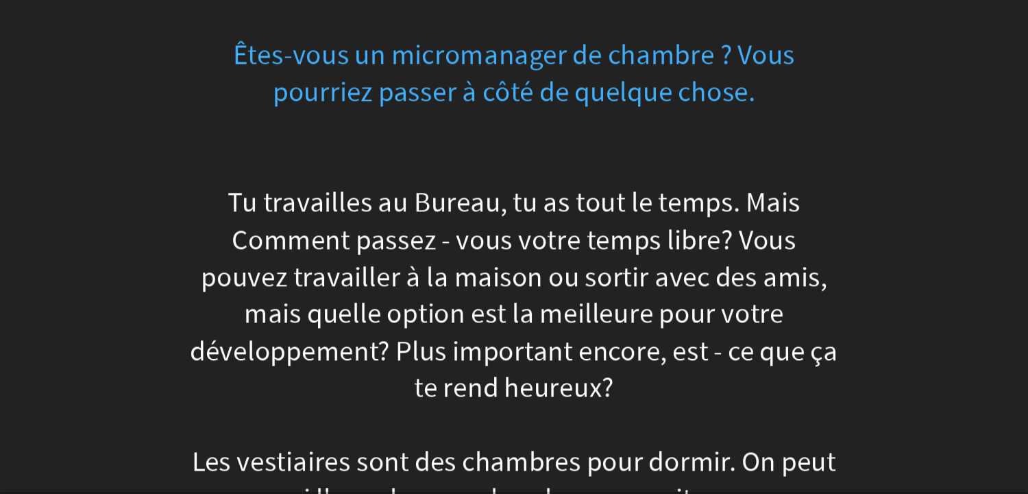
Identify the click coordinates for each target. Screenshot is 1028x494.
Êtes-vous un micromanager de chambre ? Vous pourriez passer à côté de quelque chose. (514, 73)
